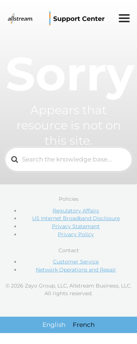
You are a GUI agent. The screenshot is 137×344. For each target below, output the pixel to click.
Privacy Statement (76, 226)
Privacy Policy (76, 234)
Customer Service (76, 261)
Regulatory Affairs (76, 210)
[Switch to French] (83, 325)
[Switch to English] (54, 325)
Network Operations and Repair (76, 269)
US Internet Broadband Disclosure (76, 218)
